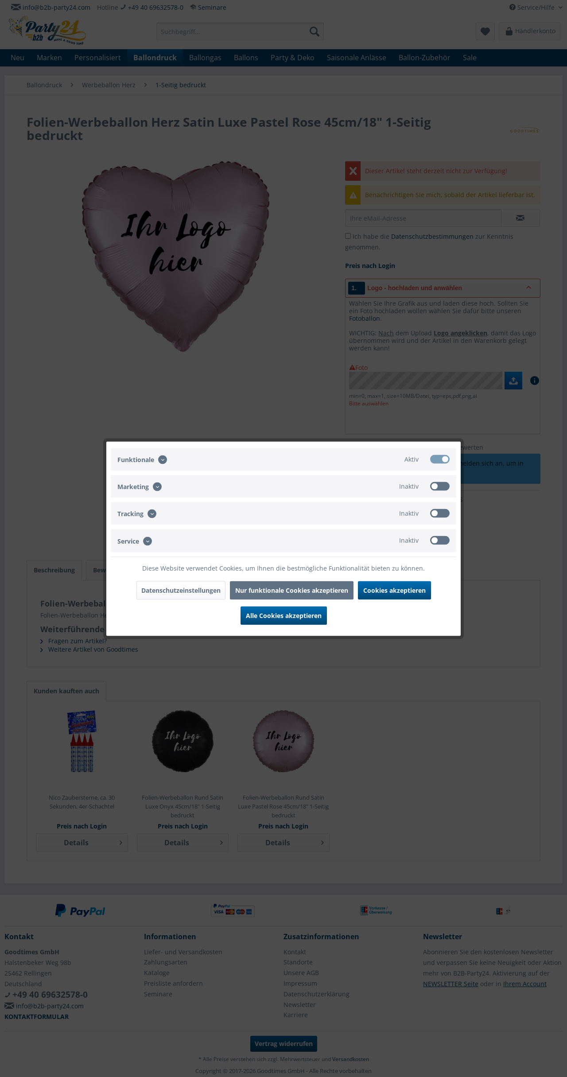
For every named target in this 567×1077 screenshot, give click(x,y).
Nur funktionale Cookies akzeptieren (291, 590)
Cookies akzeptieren (394, 590)
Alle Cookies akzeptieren (284, 615)
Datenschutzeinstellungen (181, 590)
